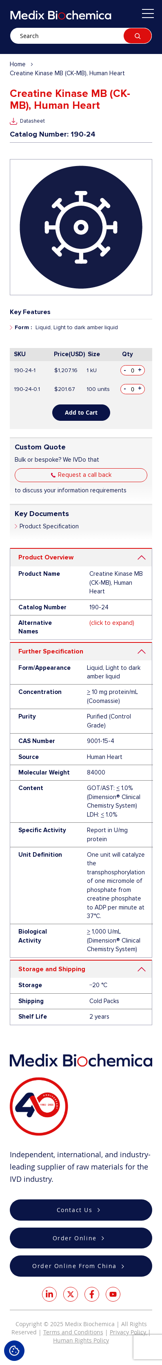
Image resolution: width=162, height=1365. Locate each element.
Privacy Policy (129, 1332)
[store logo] (60, 15)
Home (18, 64)
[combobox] (81, 36)
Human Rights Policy (81, 1340)
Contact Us (75, 1210)
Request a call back (84, 474)
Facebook (91, 1294)
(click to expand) (111, 622)
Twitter (70, 1294)
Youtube (113, 1294)
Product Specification (49, 526)
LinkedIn (49, 1294)
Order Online (75, 1238)
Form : (23, 327)
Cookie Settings (14, 1350)
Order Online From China (74, 1266)
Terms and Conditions (73, 1332)
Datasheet (32, 121)
